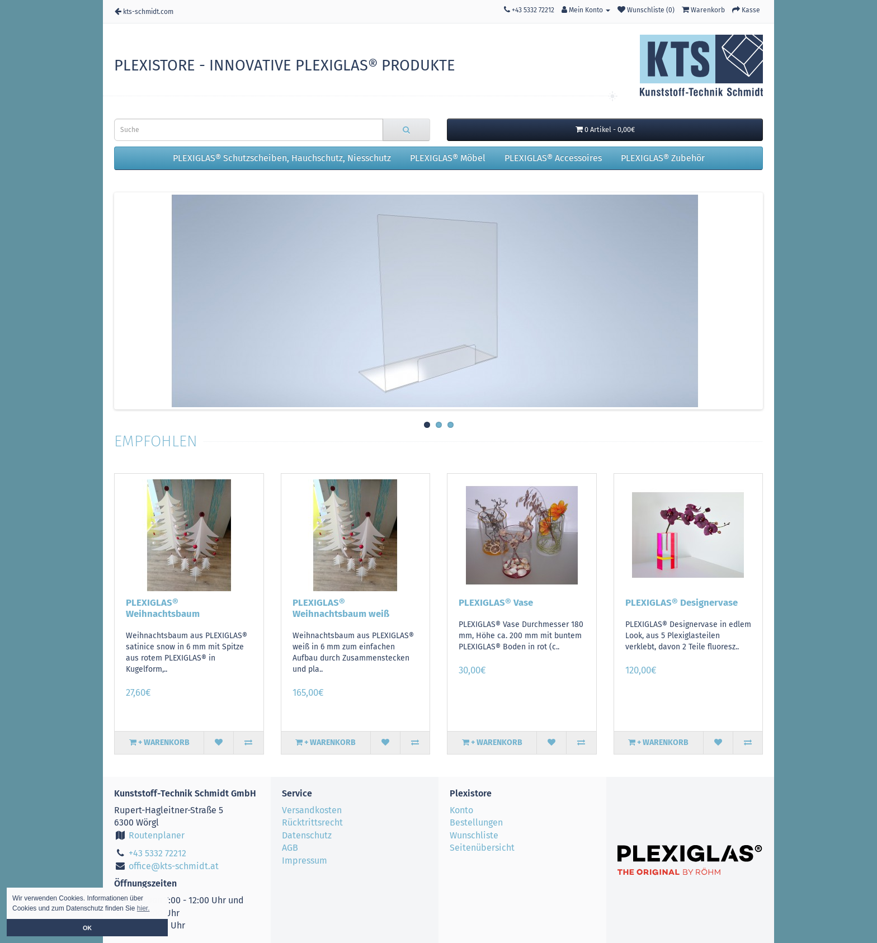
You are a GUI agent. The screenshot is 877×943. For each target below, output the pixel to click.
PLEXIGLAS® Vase (496, 602)
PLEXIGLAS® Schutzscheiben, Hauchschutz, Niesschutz (282, 158)
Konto (461, 810)
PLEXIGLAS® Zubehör (663, 158)
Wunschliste (474, 835)
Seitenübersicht (482, 847)
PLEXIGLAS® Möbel (447, 158)
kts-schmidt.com (144, 11)
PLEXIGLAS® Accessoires (553, 158)
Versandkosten (312, 810)
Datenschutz (307, 835)
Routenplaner (149, 835)
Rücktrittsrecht (312, 822)
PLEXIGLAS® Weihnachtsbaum (163, 608)
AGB (290, 847)
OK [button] (87, 928)
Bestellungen (476, 822)
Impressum (304, 860)
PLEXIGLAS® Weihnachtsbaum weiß (341, 608)
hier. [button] (143, 908)
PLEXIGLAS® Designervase (681, 602)
